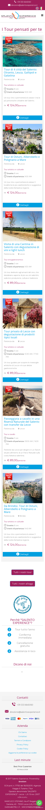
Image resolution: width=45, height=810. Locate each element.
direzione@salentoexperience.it (24, 5)
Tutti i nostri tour (22, 572)
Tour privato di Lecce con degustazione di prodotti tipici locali (19, 334)
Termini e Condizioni (22, 740)
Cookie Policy (22, 749)
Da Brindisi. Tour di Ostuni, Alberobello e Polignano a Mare (21, 509)
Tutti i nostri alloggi (22, 583)
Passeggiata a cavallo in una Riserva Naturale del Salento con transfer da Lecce (22, 421)
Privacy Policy (22, 745)
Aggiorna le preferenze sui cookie (23, 753)
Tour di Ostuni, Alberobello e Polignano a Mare (22, 158)
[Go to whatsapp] (39, 803)
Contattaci (22, 736)
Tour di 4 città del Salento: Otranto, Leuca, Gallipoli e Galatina (20, 72)
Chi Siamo (22, 732)
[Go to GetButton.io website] (39, 807)
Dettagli (22, 118)
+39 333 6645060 (24, 2)
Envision (22, 781)
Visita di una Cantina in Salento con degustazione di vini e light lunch (21, 247)
